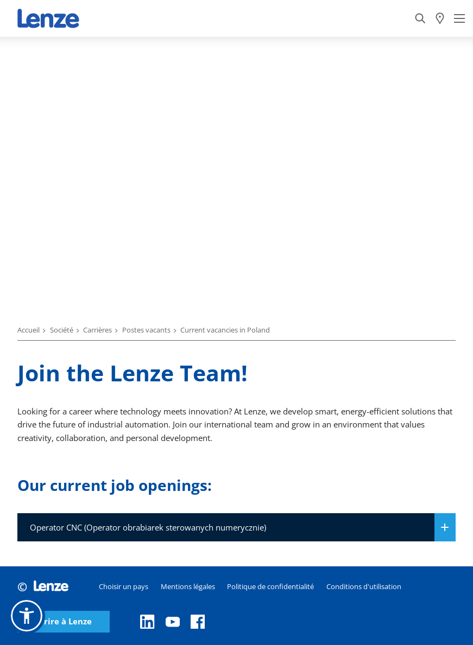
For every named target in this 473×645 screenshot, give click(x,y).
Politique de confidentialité (270, 586)
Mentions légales (188, 586)
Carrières (97, 330)
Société (61, 330)
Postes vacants (146, 330)
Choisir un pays (123, 586)
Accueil (28, 330)
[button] (26, 615)
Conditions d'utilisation (363, 586)
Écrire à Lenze (63, 621)
